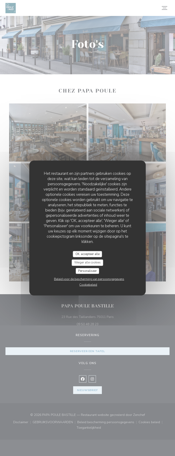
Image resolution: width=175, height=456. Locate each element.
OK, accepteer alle (87, 254)
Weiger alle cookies (87, 262)
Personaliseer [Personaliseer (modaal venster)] (87, 271)
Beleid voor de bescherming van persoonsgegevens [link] (89, 279)
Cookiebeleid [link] (88, 285)
